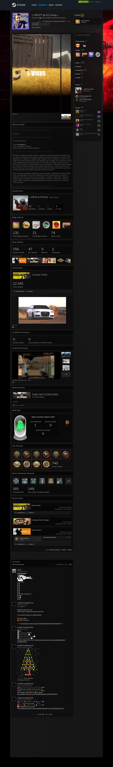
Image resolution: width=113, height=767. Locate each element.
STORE (34, 5)
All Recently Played (54, 550)
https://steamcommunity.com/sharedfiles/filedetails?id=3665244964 (40, 623)
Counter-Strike (39, 274)
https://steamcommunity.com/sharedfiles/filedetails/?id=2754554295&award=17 (40, 708)
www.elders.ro (22, 144)
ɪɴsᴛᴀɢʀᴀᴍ (36, 23)
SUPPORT (58, 5)
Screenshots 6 (21, 544)
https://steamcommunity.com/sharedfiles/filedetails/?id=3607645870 (37, 694)
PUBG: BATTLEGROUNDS (45, 394)
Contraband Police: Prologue (40, 520)
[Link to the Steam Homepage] (20, 6)
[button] (88, 15)
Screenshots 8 (20, 291)
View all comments (18, 564)
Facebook (36, 25)
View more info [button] (36, 27)
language (97, 1)
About (51, 5)
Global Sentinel (24, 538)
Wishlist (63, 550)
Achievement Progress (49, 537)
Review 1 (30, 291)
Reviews (70, 550)
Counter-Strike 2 (36, 530)
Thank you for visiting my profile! (54, 21)
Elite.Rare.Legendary (85, 96)
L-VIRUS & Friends (88, 89)
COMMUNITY (42, 5)
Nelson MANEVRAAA (85, 99)
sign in (91, 1)
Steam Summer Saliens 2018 (42, 417)
